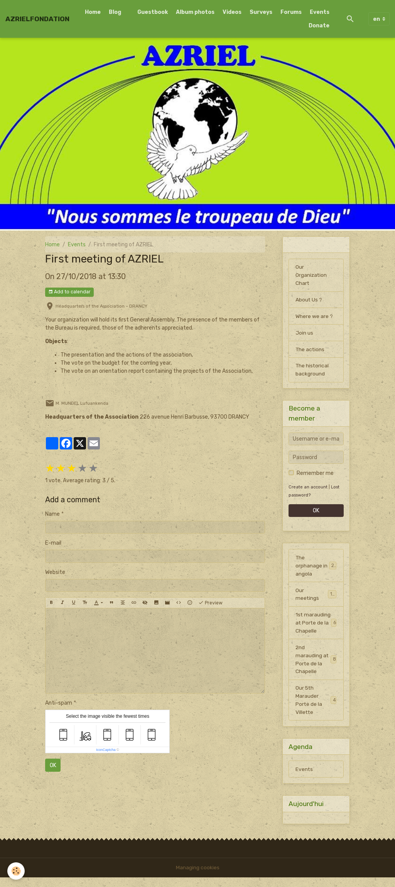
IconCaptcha (106, 750)
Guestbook (152, 12)
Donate (319, 25)
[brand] (37, 19)
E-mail (53, 543)
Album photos (195, 12)
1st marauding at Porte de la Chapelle (315, 628)
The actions (310, 350)
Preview (210, 602)
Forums (291, 12)
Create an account (308, 487)
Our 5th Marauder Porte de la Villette (315, 709)
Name (52, 514)
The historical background (312, 370)
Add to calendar (69, 292)
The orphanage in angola (315, 566)
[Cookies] (16, 871)
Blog (115, 12)
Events (319, 12)
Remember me (315, 474)
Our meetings (315, 595)
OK (53, 765)
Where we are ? (314, 316)
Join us (304, 333)
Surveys (261, 12)
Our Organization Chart (311, 275)
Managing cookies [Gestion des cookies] (197, 877)
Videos (232, 12)
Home (93, 12)
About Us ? (308, 300)
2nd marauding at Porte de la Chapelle (315, 668)
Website (55, 572)
